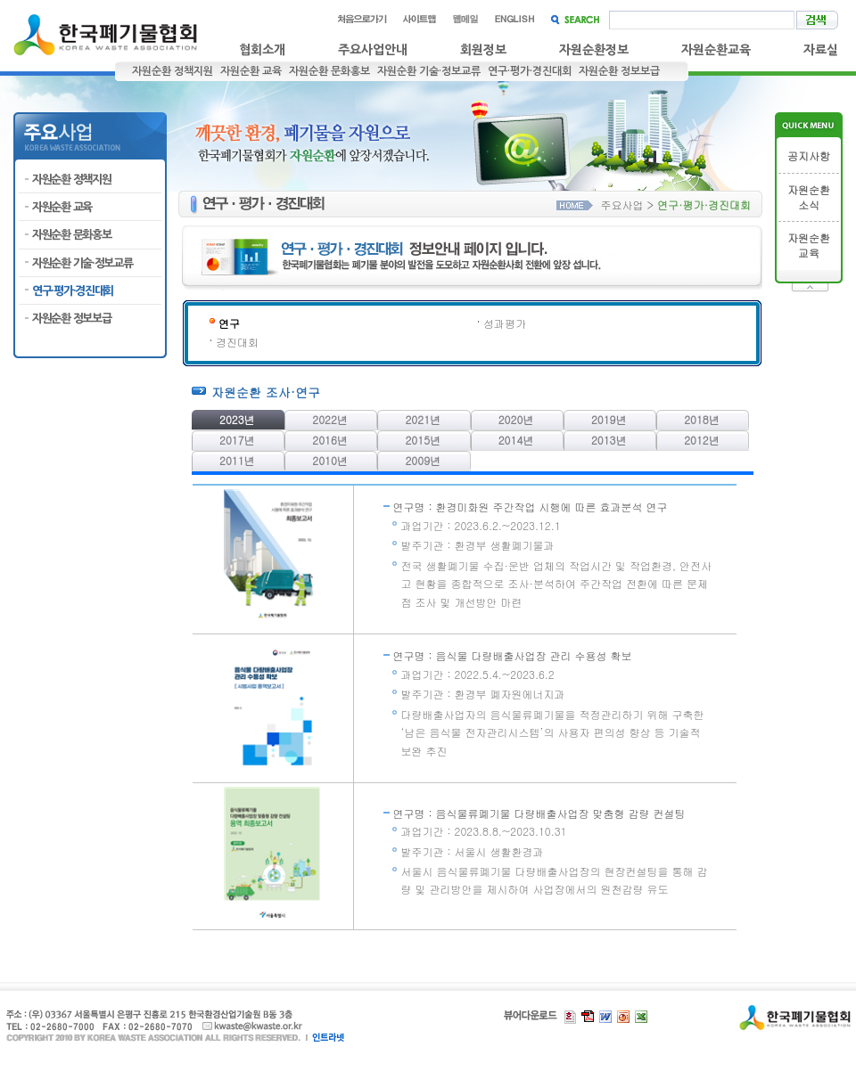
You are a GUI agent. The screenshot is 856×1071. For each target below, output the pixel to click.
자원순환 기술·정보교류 (429, 71)
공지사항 (808, 156)
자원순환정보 (594, 50)
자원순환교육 (716, 50)
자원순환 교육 (251, 71)
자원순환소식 (808, 197)
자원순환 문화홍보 (329, 71)
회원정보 (483, 50)
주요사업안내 (372, 50)
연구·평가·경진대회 (530, 71)
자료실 (820, 50)
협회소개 (262, 50)
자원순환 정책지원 (172, 71)
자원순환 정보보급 (619, 71)
